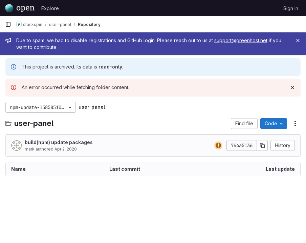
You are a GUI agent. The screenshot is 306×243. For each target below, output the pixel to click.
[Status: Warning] (218, 145)
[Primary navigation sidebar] (8, 24)
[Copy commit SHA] (262, 145)
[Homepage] (20, 8)
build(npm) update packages (59, 142)
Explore (50, 8)
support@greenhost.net (240, 40)
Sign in (290, 8)
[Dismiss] (292, 87)
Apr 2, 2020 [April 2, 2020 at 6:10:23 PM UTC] (65, 149)
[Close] (298, 40)
